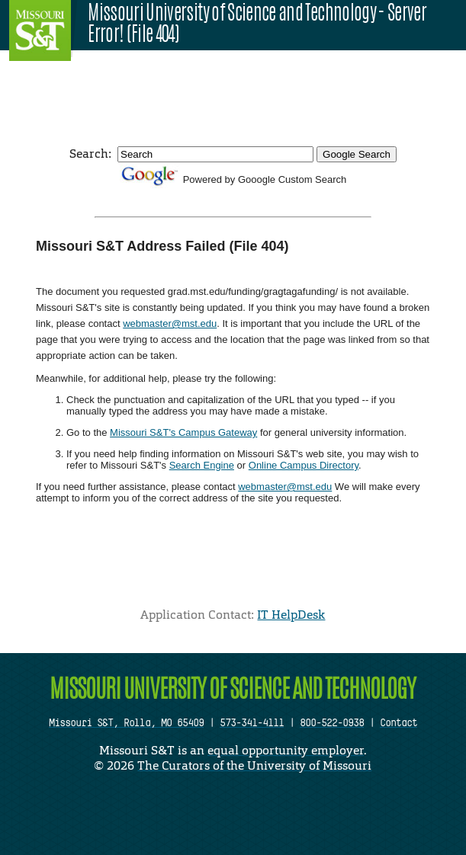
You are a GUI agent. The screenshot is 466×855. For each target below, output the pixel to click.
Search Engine (201, 465)
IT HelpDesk (291, 615)
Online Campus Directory (303, 465)
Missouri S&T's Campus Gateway (183, 432)
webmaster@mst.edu (170, 323)
